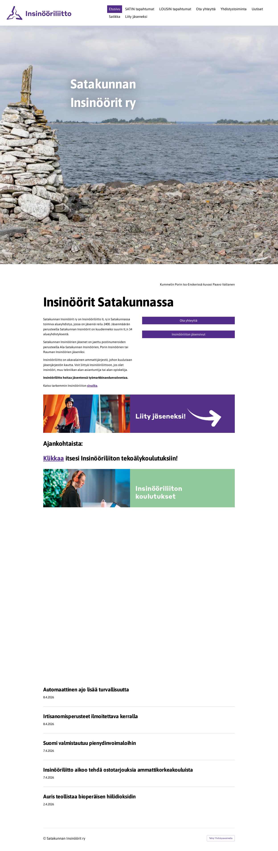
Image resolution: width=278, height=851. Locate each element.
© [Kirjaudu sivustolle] (45, 838)
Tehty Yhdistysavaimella (220, 838)
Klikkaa (53, 458)
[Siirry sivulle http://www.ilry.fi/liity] (139, 414)
